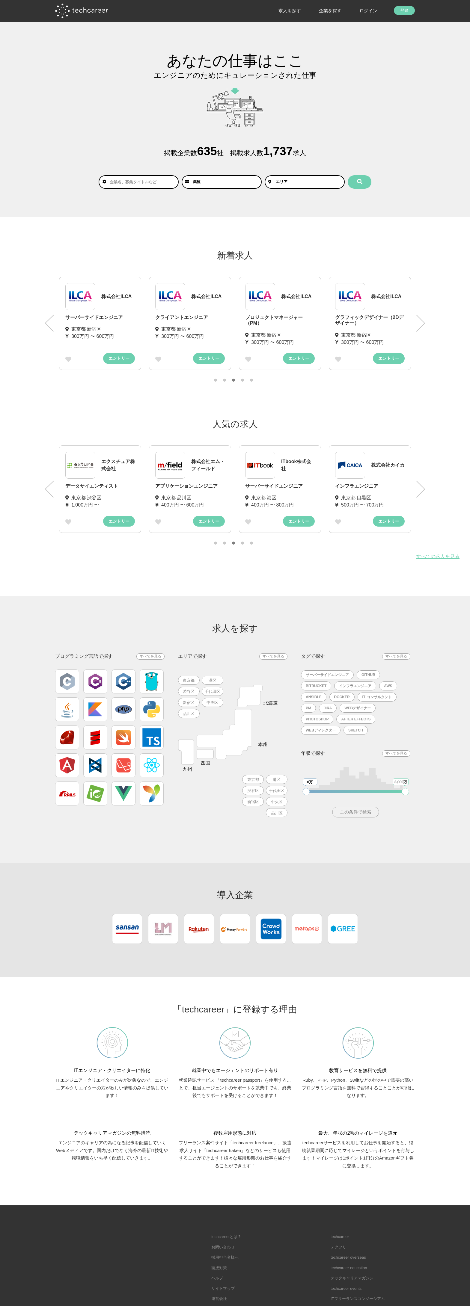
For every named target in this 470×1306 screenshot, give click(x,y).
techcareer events (346, 1263)
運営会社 (219, 1274)
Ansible (314, 697)
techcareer (340, 1212)
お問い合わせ (223, 1222)
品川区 (189, 713)
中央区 (213, 702)
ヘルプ (217, 1253)
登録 (404, 10)
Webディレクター (321, 730)
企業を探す (330, 10)
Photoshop (317, 719)
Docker (342, 697)
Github (368, 675)
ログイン (368, 10)
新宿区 (189, 702)
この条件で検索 (355, 811)
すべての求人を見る (438, 556)
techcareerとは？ (226, 1212)
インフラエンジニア (355, 686)
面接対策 (219, 1243)
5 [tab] (251, 380)
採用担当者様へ (225, 1233)
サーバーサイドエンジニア (327, 675)
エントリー (119, 358)
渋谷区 (189, 691)
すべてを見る (150, 656)
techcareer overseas (348, 1233)
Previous (49, 323)
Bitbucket (316, 686)
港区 (212, 680)
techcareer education (349, 1243)
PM (308, 708)
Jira (328, 708)
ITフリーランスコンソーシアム (358, 1274)
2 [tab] (224, 380)
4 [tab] (242, 380)
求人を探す (289, 10)
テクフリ (338, 1222)
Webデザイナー (357, 708)
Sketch (355, 730)
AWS (388, 686)
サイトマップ (223, 1263)
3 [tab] (233, 380)
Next (420, 323)
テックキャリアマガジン (352, 1253)
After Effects (355, 719)
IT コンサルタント (377, 697)
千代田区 (212, 691)
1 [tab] (215, 380)
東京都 (189, 680)
